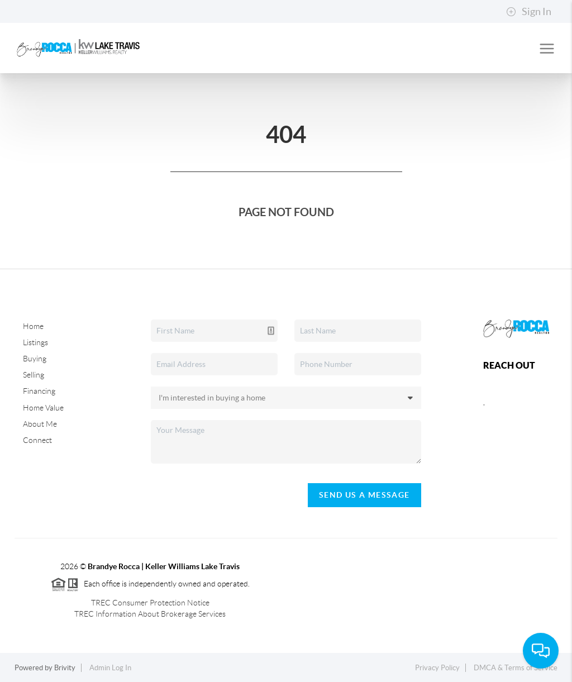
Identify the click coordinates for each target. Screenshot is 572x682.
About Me (40, 423)
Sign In (528, 11)
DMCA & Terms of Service (515, 668)
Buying (34, 358)
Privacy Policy (437, 668)
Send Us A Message (364, 494)
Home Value (43, 407)
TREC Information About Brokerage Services (150, 613)
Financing (39, 391)
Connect (37, 440)
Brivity (64, 668)
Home (33, 326)
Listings (35, 342)
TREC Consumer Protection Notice (150, 602)
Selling (33, 374)
